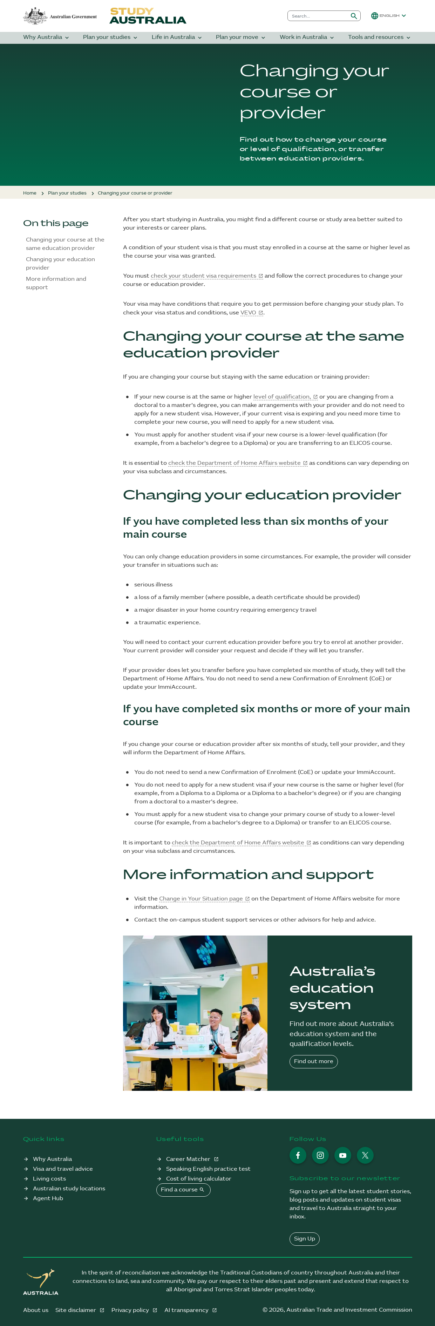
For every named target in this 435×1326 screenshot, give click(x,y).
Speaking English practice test (208, 1169)
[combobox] (318, 16)
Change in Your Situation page (201, 899)
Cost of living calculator (198, 1179)
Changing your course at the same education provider (65, 244)
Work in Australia (307, 38)
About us (35, 1310)
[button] (389, 16)
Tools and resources (380, 38)
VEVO (248, 313)
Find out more (313, 1062)
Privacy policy (130, 1310)
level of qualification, (282, 397)
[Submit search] (354, 16)
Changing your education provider (60, 264)
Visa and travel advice (63, 1169)
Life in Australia (177, 38)
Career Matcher (189, 1159)
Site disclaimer (76, 1310)
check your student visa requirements (203, 276)
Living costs (49, 1179)
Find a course (183, 1189)
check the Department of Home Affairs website (234, 463)
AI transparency (187, 1310)
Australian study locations (69, 1189)
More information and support (56, 283)
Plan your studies (111, 38)
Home (29, 193)
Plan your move (241, 38)
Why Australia (46, 38)
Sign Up (304, 1239)
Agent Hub (48, 1199)
